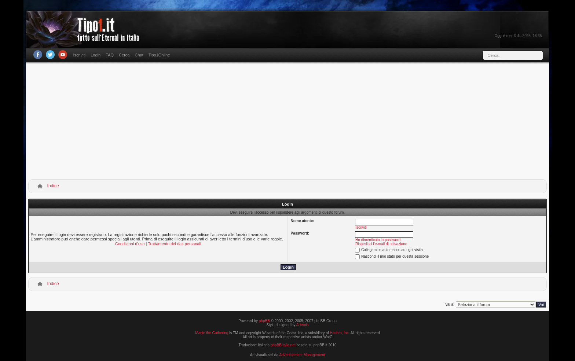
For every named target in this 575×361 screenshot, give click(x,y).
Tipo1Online (159, 55)
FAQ (110, 55)
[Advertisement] (287, 122)
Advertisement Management (302, 355)
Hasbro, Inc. (340, 333)
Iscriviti (79, 55)
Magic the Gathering (211, 333)
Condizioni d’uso (130, 244)
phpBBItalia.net (283, 345)
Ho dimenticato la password (377, 240)
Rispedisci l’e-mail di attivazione (381, 244)
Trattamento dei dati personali (174, 244)
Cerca (124, 55)
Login (95, 55)
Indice (53, 185)
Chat (139, 55)
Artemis (302, 325)
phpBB (264, 321)
